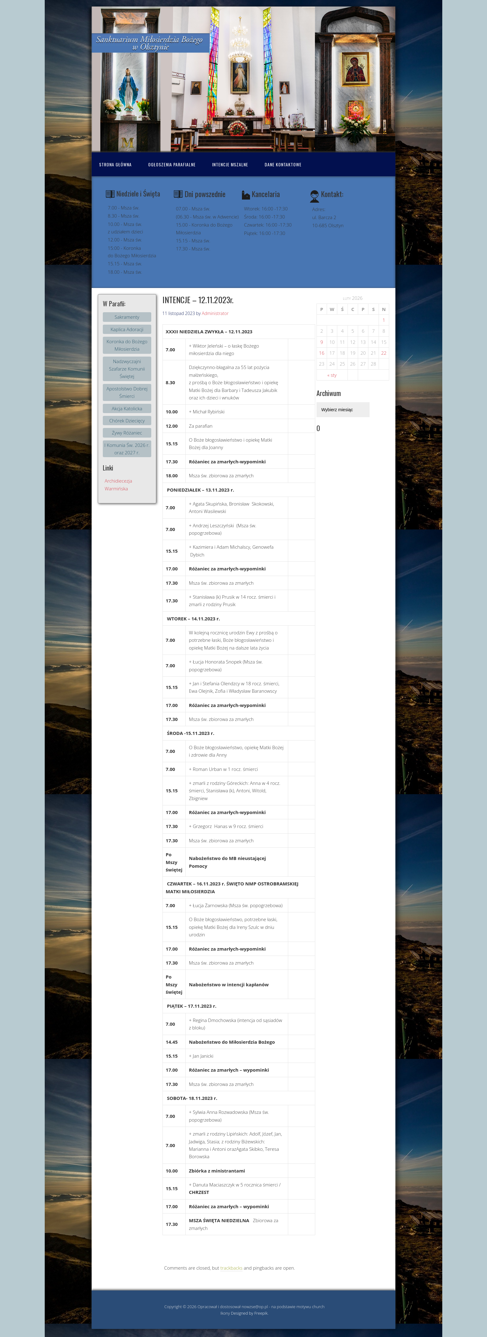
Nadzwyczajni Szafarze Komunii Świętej (127, 369)
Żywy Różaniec (127, 433)
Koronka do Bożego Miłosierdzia (127, 345)
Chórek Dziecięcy (127, 420)
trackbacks (231, 1268)
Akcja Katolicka (127, 408)
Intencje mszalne (230, 164)
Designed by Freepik (249, 1313)
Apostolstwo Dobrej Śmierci (127, 392)
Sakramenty (127, 317)
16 (321, 353)
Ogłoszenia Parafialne (172, 164)
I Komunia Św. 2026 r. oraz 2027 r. (126, 449)
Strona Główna (115, 164)
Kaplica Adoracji (127, 329)
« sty (331, 375)
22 (383, 353)
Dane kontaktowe (283, 164)
